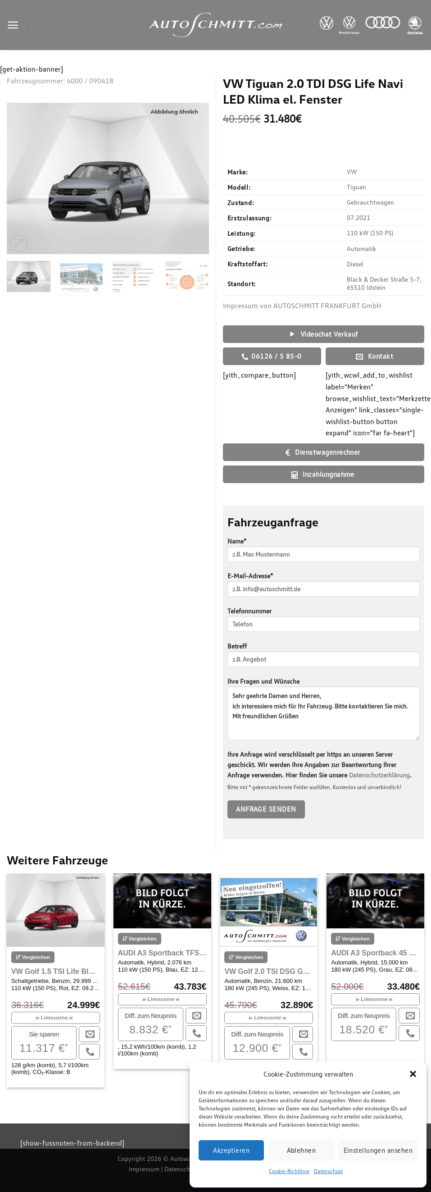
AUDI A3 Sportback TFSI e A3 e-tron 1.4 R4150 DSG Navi (162, 953)
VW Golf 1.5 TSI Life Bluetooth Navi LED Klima (55, 971)
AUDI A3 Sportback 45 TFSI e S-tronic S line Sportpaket (375, 953)
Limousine (54, 1017)
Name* (323, 552)
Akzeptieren (231, 1150)
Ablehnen (301, 1150)
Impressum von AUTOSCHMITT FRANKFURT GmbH (302, 305)
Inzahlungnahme (322, 474)
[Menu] (13, 25)
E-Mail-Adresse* (323, 587)
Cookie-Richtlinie (289, 1171)
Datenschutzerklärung (379, 775)
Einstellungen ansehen (378, 1150)
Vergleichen (33, 957)
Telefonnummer (323, 622)
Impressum (144, 1169)
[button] (412, 1073)
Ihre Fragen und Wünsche (323, 712)
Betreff (323, 657)
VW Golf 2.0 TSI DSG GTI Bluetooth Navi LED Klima (268, 971)
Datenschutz (328, 1171)
